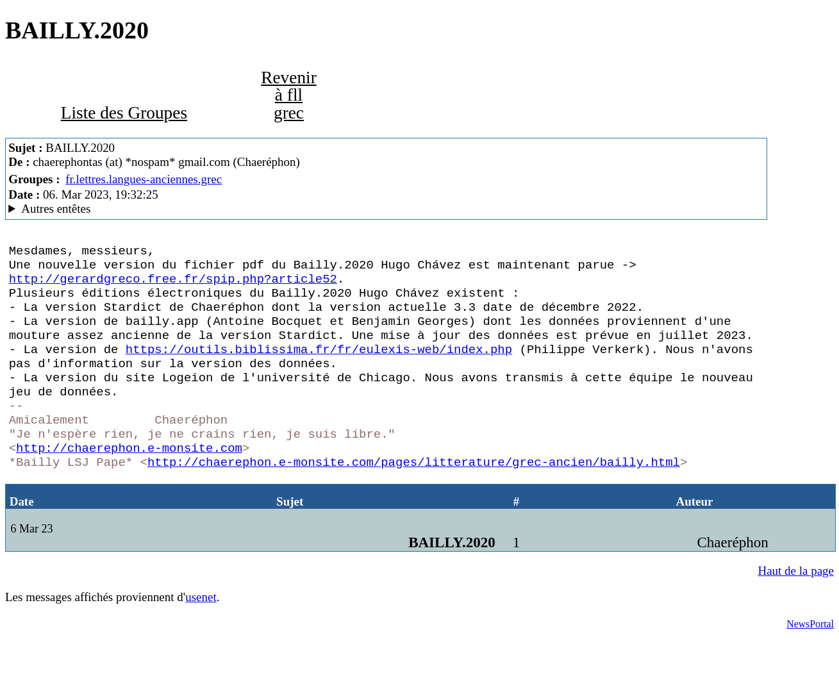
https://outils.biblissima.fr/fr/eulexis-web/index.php (319, 369)
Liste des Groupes (124, 112)
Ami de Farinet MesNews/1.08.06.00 (385, 209)
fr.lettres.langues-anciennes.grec (143, 179)
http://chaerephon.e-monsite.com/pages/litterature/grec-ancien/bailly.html (413, 502)
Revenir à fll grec (289, 95)
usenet (200, 640)
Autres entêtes (55, 208)
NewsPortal (810, 667)
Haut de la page (796, 614)
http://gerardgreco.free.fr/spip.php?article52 (173, 285)
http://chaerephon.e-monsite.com (129, 485)
